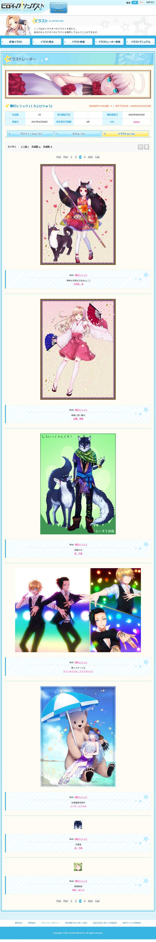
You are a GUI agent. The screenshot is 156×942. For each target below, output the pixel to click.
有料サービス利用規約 (132, 923)
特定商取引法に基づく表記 (76, 923)
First (59, 157)
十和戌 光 (78, 284)
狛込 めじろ (78, 890)
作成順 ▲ (36, 146)
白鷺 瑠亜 (78, 419)
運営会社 (18, 923)
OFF (141, 2)
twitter (136, 122)
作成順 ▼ (47, 146)
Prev (66, 157)
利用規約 (31, 923)
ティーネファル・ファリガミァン (78, 671)
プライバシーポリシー (50, 923)
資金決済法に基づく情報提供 (105, 923)
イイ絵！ (25, 146)
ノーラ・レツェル (78, 806)
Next (90, 157)
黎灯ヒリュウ (81, 275)
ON (134, 2)
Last (97, 157)
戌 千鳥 (78, 553)
